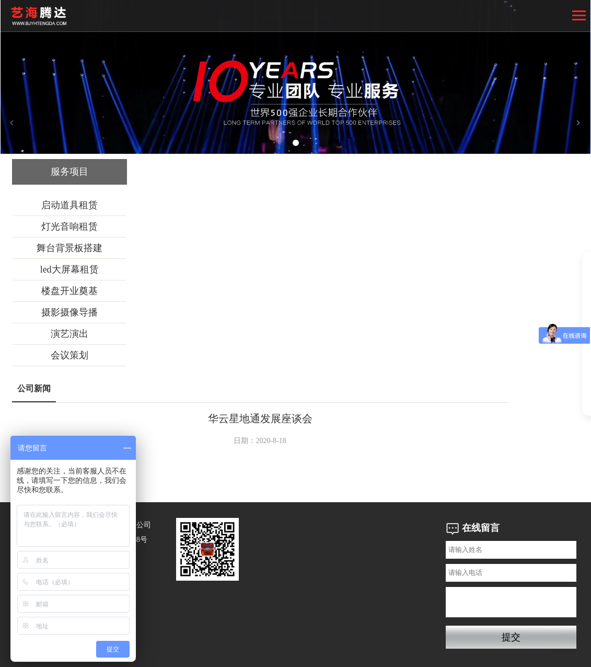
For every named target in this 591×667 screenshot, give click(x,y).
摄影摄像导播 (69, 312)
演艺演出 (69, 334)
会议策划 (69, 355)
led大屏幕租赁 (69, 269)
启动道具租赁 (69, 205)
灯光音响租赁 (69, 226)
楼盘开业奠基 (69, 291)
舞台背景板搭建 (69, 248)
